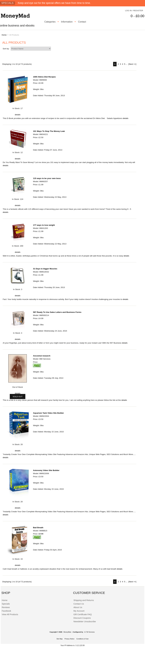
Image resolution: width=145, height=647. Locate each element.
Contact (82, 21)
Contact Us (78, 604)
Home (4, 35)
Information (67, 21)
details (17, 115)
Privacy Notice (69, 639)
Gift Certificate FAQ (82, 614)
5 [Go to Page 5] (124, 64)
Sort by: (6, 49)
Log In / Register (134, 10)
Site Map (59, 639)
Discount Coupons (82, 618)
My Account (78, 611)
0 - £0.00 (137, 16)
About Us (77, 607)
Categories (50, 21)
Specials (7, 3)
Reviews (6, 607)
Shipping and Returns (83, 600)
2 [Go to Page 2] (118, 64)
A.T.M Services (89, 632)
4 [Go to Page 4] (122, 64)
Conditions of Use (82, 639)
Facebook (6, 611)
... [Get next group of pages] (126, 64)
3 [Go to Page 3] (120, 64)
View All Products (10, 614)
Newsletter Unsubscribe (84, 621)
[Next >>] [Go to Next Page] (132, 64)
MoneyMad (67, 632)
